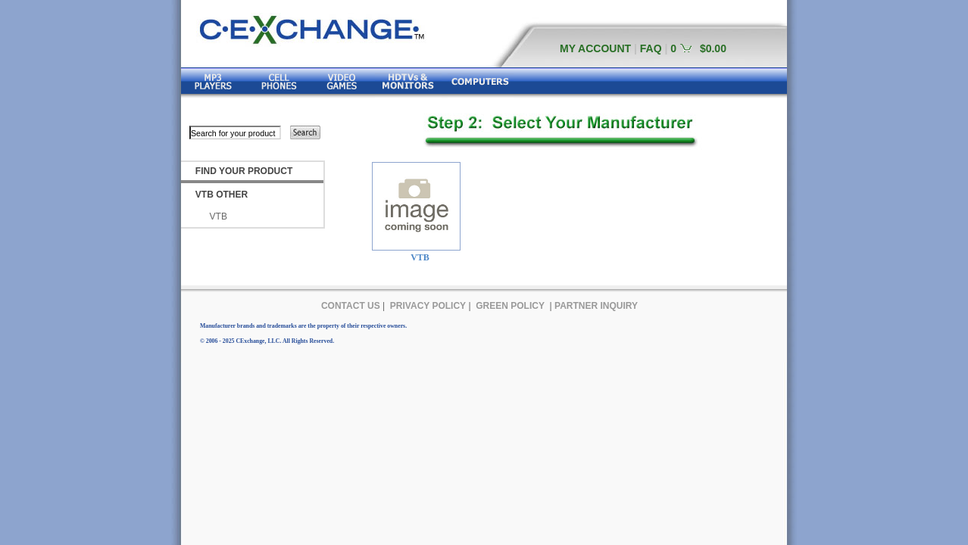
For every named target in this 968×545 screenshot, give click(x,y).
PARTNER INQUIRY (596, 306)
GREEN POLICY (510, 306)
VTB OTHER (221, 194)
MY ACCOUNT (595, 48)
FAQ (651, 48)
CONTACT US (350, 306)
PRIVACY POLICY (428, 306)
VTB (218, 216)
